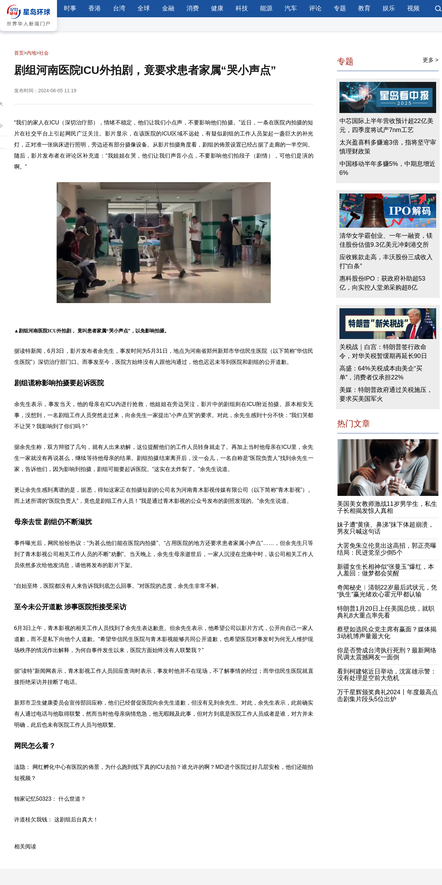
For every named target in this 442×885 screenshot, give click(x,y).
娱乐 (389, 8)
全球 (143, 8)
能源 (266, 8)
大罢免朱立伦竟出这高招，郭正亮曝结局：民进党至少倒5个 (386, 549)
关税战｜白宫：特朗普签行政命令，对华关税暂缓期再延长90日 (383, 351)
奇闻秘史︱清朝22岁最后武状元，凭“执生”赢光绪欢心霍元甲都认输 (387, 591)
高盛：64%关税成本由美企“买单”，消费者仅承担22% (380, 373)
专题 (340, 8)
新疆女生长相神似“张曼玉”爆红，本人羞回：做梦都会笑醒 (385, 570)
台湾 (119, 8)
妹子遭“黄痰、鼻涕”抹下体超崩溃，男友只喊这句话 (385, 528)
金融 (168, 8)
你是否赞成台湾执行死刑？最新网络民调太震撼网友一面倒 (386, 654)
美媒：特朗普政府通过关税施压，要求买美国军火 (386, 394)
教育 (364, 8)
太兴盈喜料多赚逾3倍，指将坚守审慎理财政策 (387, 147)
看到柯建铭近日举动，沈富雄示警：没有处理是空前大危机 (386, 675)
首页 (19, 53)
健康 (217, 8)
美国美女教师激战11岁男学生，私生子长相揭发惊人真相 (387, 507)
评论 (315, 8)
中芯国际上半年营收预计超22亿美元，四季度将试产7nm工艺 (386, 125)
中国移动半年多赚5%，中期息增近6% (387, 168)
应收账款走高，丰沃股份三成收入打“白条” (386, 262)
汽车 (291, 8)
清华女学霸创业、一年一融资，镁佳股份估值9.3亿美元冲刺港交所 (386, 240)
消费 (192, 8)
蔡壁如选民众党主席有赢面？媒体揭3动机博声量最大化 (386, 633)
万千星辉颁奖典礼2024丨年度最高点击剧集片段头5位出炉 (387, 696)
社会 (44, 53)
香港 (94, 8)
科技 (242, 8)
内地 (31, 53)
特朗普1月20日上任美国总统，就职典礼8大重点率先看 (385, 612)
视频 (413, 8)
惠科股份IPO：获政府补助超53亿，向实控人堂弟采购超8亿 (382, 283)
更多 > (431, 60)
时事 (70, 8)
